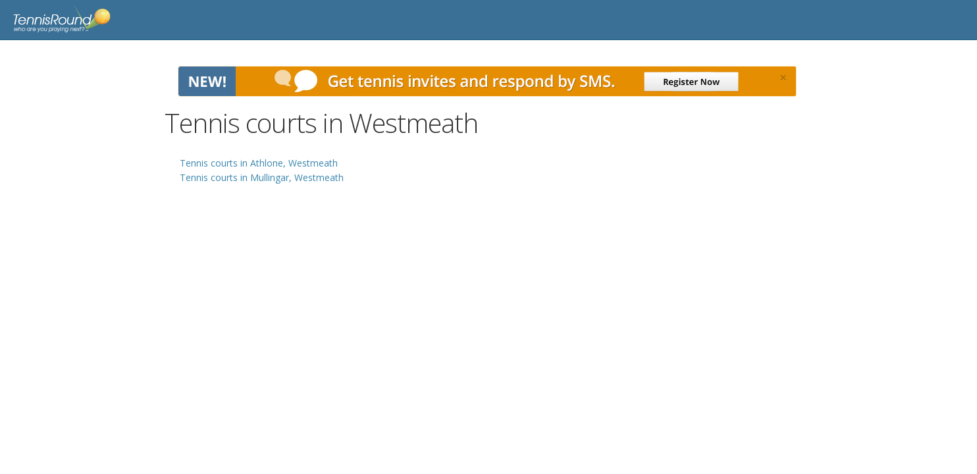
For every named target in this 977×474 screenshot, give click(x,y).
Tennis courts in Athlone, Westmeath (259, 163)
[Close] (783, 78)
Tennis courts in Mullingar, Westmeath (262, 177)
